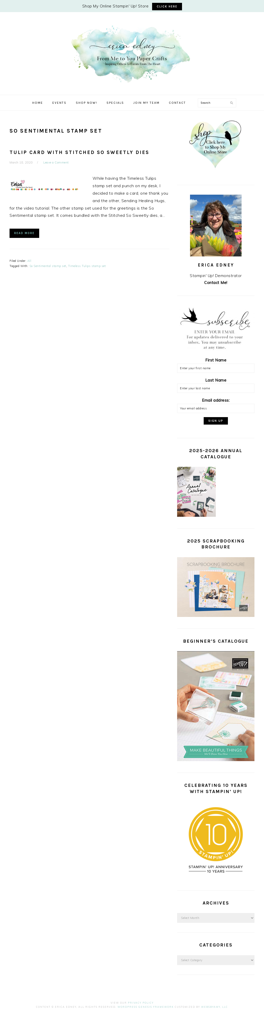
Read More (24, 233)
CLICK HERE (167, 6)
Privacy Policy (141, 1002)
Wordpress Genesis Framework (146, 1006)
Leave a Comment (56, 162)
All (29, 261)
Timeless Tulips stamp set (87, 266)
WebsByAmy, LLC (214, 1006)
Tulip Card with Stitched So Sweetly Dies (79, 152)
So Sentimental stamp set (47, 266)
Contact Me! (215, 282)
